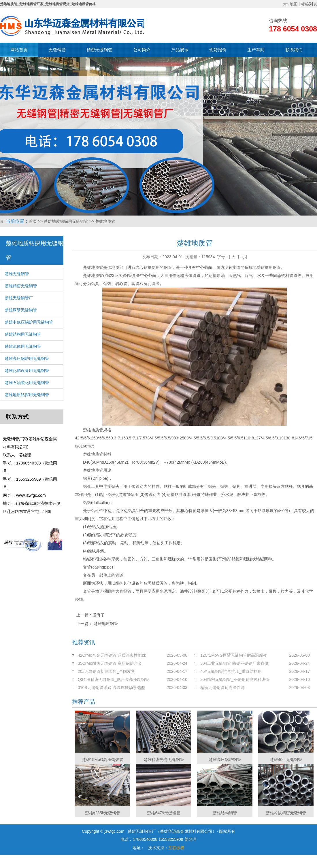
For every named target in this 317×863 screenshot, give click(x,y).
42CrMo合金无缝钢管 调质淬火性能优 (112, 655)
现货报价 (218, 49)
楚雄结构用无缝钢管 (23, 334)
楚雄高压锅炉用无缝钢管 (27, 358)
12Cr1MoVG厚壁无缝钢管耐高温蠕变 (233, 655)
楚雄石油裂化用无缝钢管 (27, 382)
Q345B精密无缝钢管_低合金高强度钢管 (113, 679)
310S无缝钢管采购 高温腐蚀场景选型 (111, 687)
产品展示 (179, 49)
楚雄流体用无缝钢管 (23, 346)
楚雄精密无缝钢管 (21, 286)
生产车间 (256, 49)
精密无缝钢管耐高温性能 (222, 687)
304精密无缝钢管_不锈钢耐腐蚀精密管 (235, 679)
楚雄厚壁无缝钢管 (21, 310)
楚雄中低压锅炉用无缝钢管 (29, 322)
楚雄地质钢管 (106, 623)
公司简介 (141, 49)
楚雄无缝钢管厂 (19, 298)
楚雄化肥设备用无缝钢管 (27, 370)
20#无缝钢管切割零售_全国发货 (106, 671)
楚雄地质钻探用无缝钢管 (66, 221)
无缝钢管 (57, 49)
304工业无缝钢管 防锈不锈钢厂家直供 (234, 663)
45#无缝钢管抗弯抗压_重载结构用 (231, 671)
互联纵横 (176, 847)
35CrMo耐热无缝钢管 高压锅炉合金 (110, 663)
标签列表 (309, 4)
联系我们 (294, 49)
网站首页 (19, 49)
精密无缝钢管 (99, 49)
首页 (33, 221)
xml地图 (290, 4)
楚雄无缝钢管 (17, 273)
